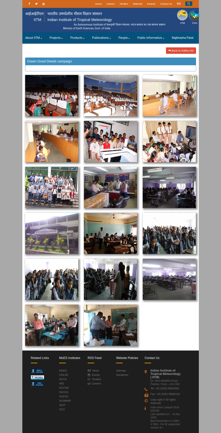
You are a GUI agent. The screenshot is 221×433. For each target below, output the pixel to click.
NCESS (63, 396)
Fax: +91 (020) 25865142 (165, 394)
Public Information (150, 38)
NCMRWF (65, 400)
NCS (62, 409)
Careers (110, 3)
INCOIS (63, 392)
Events (96, 374)
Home (98, 3)
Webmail (137, 3)
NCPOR (64, 387)
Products (77, 38)
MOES (63, 370)
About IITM (33, 38)
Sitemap (121, 370)
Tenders (123, 3)
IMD (61, 383)
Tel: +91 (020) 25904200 (164, 388)
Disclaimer (122, 374)
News (95, 370)
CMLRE (63, 374)
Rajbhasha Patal (182, 38)
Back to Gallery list (181, 50)
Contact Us (166, 3)
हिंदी (179, 3)
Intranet (151, 3)
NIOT (62, 405)
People (124, 38)
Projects (56, 38)
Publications (101, 38)
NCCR (63, 379)
